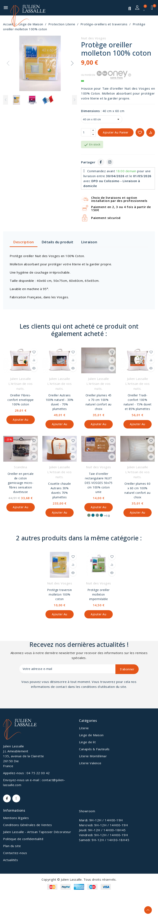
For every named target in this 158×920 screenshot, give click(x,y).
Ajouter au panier (115, 132)
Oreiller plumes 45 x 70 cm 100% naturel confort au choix (99, 402)
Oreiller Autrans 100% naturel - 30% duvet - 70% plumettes (59, 402)
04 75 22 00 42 (38, 774)
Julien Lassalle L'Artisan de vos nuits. (20, 384)
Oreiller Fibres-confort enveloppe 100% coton (20, 399)
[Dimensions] (101, 119)
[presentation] (52, 701)
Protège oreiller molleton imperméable (98, 594)
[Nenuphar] (89, 515)
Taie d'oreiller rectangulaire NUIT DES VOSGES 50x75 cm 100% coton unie (98, 483)
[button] (72, 63)
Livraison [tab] (89, 242)
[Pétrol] (93, 515)
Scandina (20, 467)
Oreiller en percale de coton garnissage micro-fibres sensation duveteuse (21, 483)
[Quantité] (86, 132)
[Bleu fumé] (97, 515)
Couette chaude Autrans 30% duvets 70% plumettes (59, 491)
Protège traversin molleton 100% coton (59, 594)
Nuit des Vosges (93, 38)
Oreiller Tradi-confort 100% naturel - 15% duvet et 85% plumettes (138, 402)
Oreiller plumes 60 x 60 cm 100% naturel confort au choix (137, 491)
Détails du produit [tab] (57, 242)
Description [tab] (23, 242)
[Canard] (101, 515)
